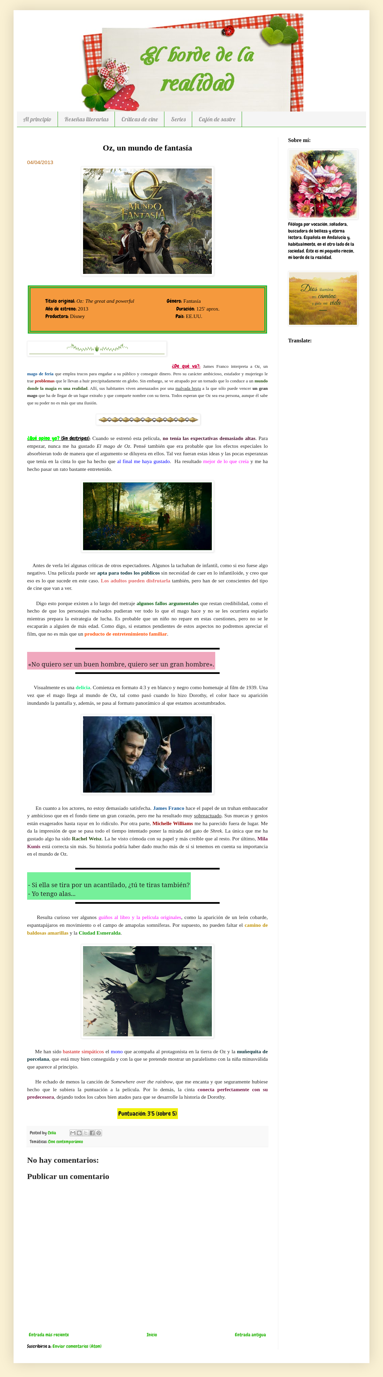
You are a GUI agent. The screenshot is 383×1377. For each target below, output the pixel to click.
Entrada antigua (250, 1335)
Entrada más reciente (49, 1335)
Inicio (152, 1335)
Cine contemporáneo (65, 1141)
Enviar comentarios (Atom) (77, 1346)
